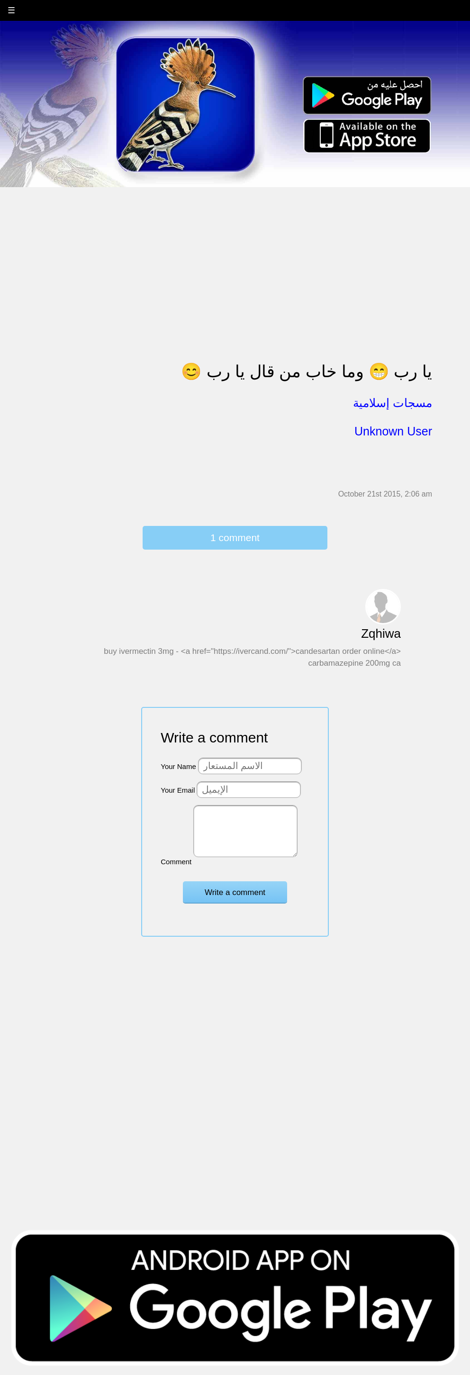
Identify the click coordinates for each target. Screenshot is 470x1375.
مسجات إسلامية (392, 402)
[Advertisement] (235, 254)
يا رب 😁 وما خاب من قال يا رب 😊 (306, 371)
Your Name (178, 766)
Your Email (178, 790)
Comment (176, 862)
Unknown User (393, 431)
